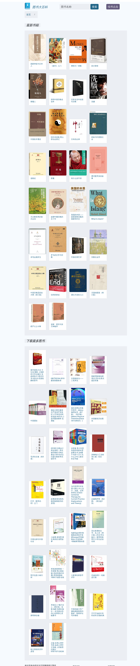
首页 (28, 14)
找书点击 (113, 6)
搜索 (94, 6)
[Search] (75, 6)
